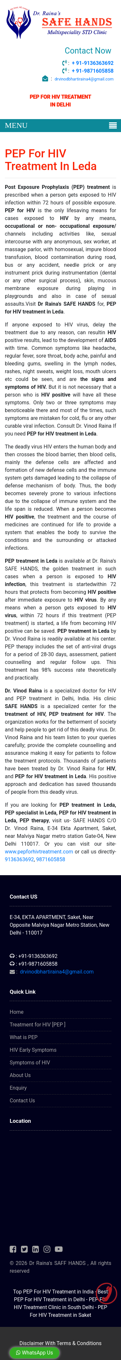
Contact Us (22, 1100)
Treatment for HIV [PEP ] (38, 1025)
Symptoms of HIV (30, 1063)
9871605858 (50, 859)
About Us (20, 1075)
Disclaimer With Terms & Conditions (60, 1343)
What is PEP (23, 1037)
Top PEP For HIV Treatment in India (53, 1292)
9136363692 (19, 859)
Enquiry (18, 1088)
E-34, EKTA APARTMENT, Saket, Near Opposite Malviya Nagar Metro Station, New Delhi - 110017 (59, 925)
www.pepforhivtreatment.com (39, 852)
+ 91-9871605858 (93, 71)
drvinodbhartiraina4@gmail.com (84, 79)
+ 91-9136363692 (93, 63)
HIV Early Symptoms (33, 1050)
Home (17, 1012)
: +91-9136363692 (33, 956)
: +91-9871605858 (33, 964)
